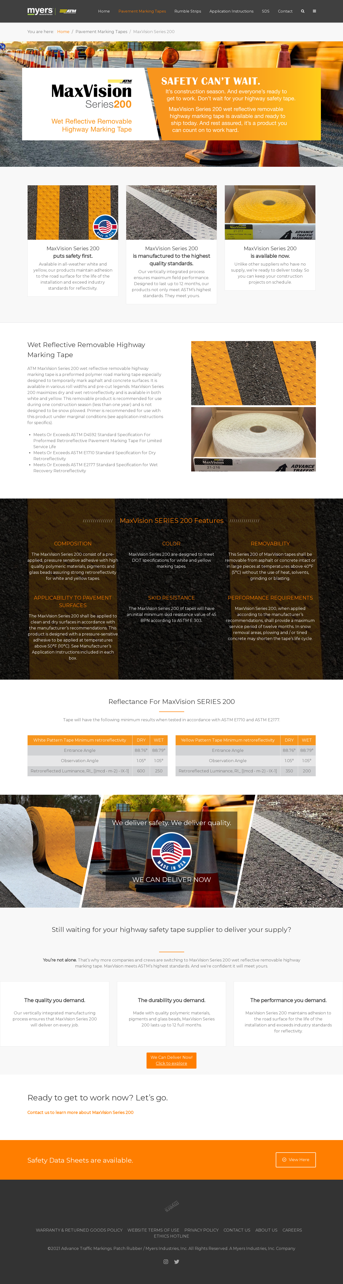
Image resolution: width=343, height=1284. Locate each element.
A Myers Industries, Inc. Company (262, 1248)
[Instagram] (166, 1262)
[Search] (302, 11)
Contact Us (237, 1230)
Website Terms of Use (153, 1230)
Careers (292, 1230)
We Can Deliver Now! (171, 1060)
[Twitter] (177, 1262)
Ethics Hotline (171, 1236)
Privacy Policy (201, 1230)
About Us (266, 1230)
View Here (295, 1159)
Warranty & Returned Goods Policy (79, 1230)
